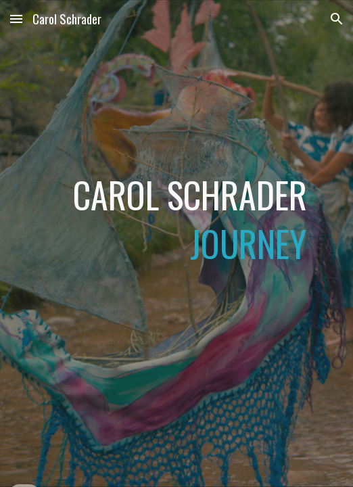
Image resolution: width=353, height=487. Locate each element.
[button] (16, 18)
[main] (176, 243)
